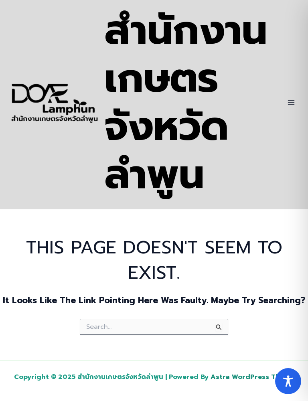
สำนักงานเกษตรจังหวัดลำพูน (186, 102)
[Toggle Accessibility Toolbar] (288, 381)
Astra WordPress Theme (252, 377)
